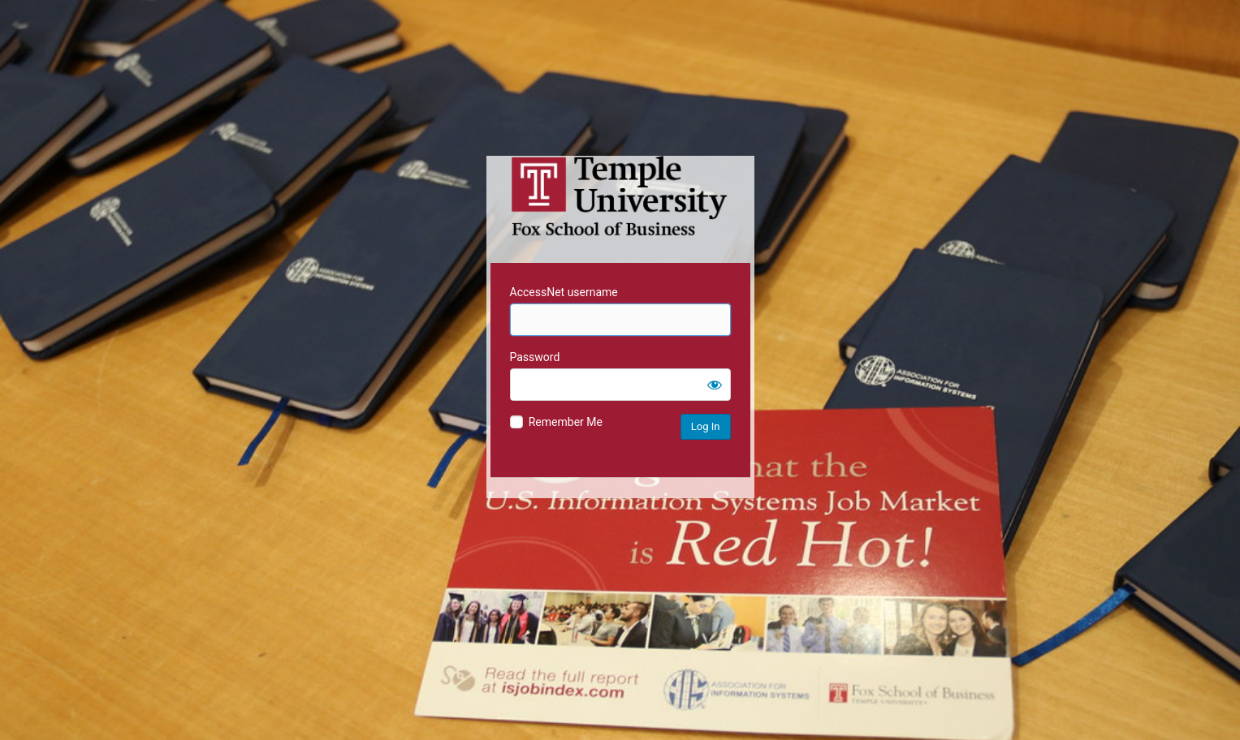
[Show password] (714, 384)
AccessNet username (564, 292)
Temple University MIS (620, 196)
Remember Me (566, 421)
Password (535, 357)
